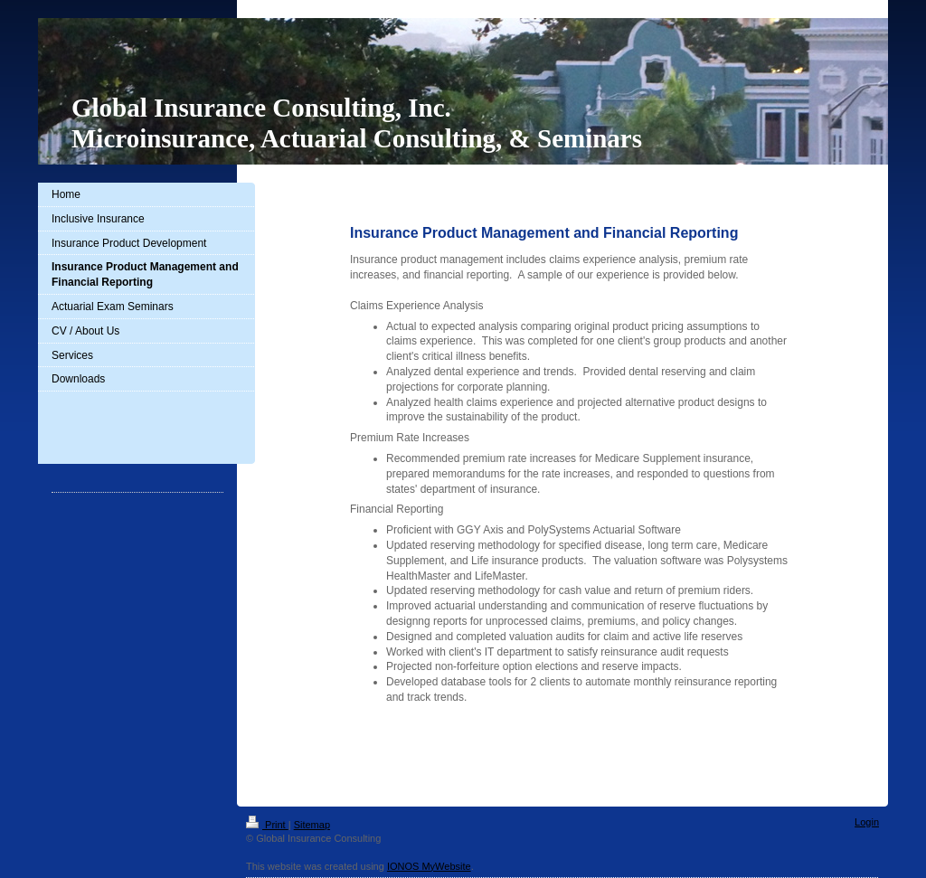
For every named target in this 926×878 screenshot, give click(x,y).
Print (267, 824)
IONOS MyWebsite (429, 866)
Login (867, 822)
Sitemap (312, 824)
